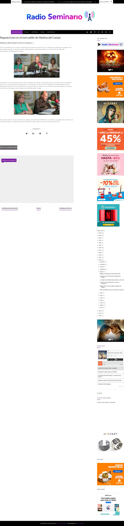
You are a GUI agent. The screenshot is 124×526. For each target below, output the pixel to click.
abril (101, 300)
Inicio (38, 208)
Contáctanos (51, 32)
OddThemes (80, 523)
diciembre (102, 262)
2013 (100, 260)
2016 (100, 252)
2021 (100, 240)
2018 (100, 247)
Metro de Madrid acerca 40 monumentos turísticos (112, 289)
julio (101, 293)
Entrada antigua (65, 208)
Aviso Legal (100, 459)
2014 (100, 257)
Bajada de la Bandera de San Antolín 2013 (110, 273)
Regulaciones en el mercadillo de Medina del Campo (110, 286)
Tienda (42, 32)
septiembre (103, 269)
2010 (100, 315)
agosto (102, 271)
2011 (100, 313)
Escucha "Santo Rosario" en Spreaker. (106, 402)
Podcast (26, 32)
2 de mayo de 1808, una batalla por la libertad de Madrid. (40, 2)
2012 (100, 310)
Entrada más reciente (10, 208)
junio (101, 295)
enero (101, 307)
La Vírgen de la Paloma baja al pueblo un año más (112, 280)
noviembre (102, 264)
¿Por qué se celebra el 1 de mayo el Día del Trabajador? (78, 2)
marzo (101, 302)
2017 (100, 250)
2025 (100, 235)
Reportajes (35, 32)
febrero (102, 305)
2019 (100, 245)
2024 (100, 238)
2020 (100, 242)
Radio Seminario (62, 523)
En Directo (99, 393)
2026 (100, 233)
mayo (101, 298)
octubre (102, 266)
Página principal (16, 32)
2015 (100, 255)
